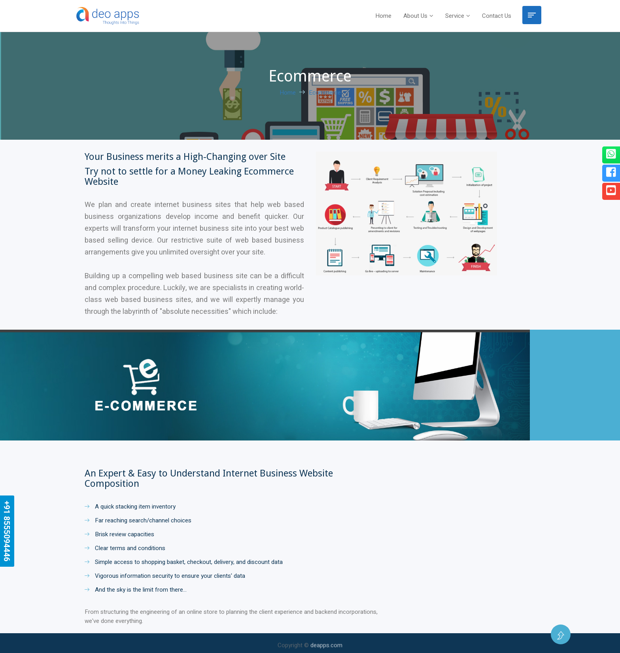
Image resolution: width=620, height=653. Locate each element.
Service (454, 15)
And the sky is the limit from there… (136, 589)
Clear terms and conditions (125, 548)
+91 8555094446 (6, 531)
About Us (415, 15)
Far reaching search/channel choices (138, 520)
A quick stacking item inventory (130, 506)
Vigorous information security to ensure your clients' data (165, 575)
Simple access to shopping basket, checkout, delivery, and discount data (184, 562)
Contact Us (496, 15)
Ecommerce (325, 92)
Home (383, 15)
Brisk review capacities (119, 534)
